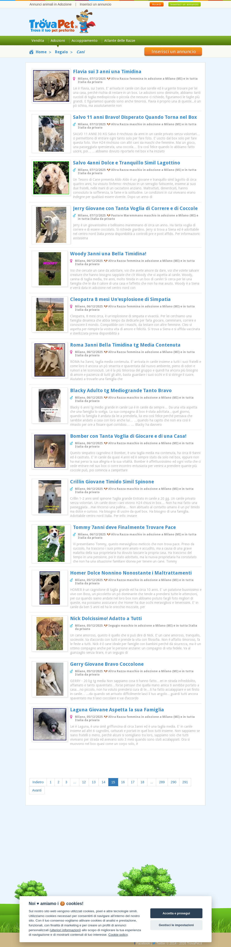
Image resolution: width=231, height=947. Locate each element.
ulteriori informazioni (65, 930)
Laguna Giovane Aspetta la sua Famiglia (117, 710)
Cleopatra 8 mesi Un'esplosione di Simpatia (120, 299)
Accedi (156, 4)
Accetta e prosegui (176, 913)
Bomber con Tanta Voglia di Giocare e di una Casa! (128, 436)
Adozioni (58, 40)
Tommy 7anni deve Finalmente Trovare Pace (124, 527)
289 (161, 782)
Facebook (142, 943)
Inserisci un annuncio (95, 4)
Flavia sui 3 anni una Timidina (107, 71)
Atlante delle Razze (119, 40)
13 (94, 782)
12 (84, 782)
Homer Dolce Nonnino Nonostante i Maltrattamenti (131, 573)
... (74, 782)
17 (133, 782)
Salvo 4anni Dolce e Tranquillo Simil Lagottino (126, 163)
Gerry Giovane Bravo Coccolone (107, 664)
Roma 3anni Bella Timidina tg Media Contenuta (125, 345)
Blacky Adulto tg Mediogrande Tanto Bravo (121, 390)
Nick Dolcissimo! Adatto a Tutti (106, 618)
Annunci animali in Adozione (51, 4)
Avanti (37, 790)
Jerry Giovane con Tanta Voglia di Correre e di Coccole (135, 208)
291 (185, 782)
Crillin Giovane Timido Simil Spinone (112, 482)
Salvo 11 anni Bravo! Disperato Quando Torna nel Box (135, 117)
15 (114, 781)
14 (103, 782)
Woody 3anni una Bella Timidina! (108, 254)
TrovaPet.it (194, 943)
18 (142, 782)
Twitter (158, 943)
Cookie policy (118, 934)
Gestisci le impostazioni (176, 925)
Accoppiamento (84, 40)
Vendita (37, 40)
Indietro (38, 782)
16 (123, 782)
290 (173, 782)
